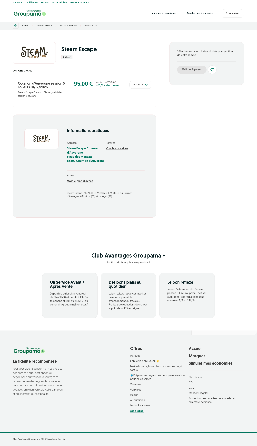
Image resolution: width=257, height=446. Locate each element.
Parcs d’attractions (68, 26)
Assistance (137, 411)
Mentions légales (198, 393)
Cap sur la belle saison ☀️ (144, 361)
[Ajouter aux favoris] (212, 70)
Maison (45, 3)
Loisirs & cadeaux (79, 3)
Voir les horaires (117, 148)
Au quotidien (59, 3)
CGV (191, 388)
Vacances (18, 3)
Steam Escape (90, 26)
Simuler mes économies (200, 13)
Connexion (232, 13)
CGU (191, 382)
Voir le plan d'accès (80, 181)
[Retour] (15, 25)
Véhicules (32, 3)
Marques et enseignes (164, 13)
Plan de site (195, 377)
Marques (135, 356)
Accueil (25, 26)
